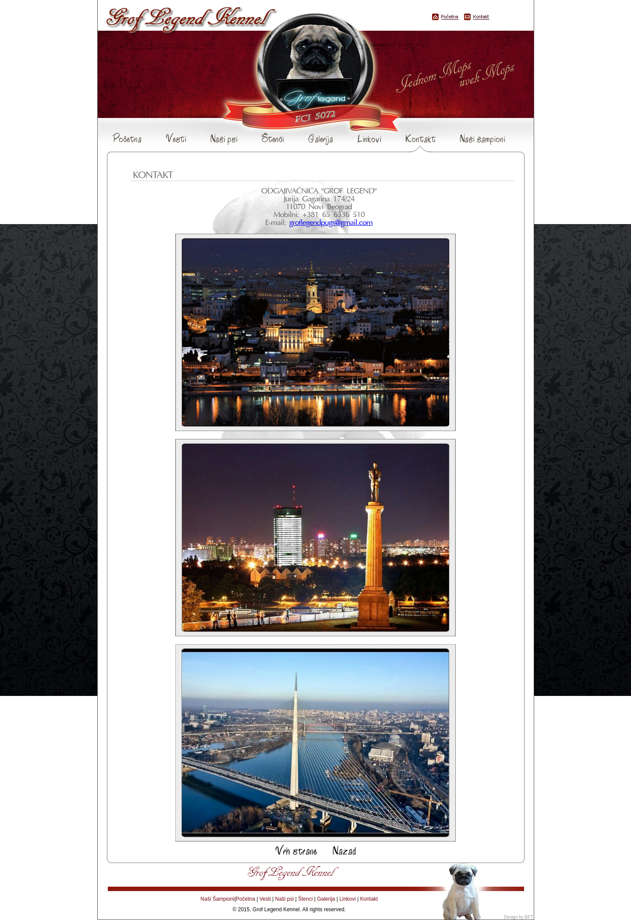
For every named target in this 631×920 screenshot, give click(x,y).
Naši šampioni (482, 138)
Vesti (176, 138)
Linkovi (369, 138)
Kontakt (420, 139)
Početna (127, 138)
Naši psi (224, 138)
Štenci (273, 138)
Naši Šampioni (217, 899)
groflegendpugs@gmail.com (330, 223)
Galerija (320, 138)
